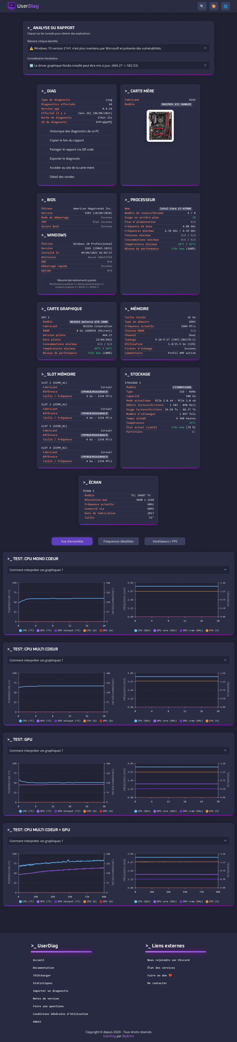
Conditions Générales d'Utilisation (60, 1014)
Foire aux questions (48, 1006)
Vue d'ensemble (72, 541)
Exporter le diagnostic (62, 158)
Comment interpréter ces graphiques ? (36, 570)
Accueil (38, 960)
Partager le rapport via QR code (69, 149)
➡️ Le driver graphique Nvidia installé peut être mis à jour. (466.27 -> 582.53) (84, 65)
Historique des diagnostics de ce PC (71, 131)
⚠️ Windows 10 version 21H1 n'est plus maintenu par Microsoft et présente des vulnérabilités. (96, 48)
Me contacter (159, 983)
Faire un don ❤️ (162, 976)
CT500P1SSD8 (182, 387)
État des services (163, 968)
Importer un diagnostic (51, 991)
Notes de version (46, 998)
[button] (76, 140)
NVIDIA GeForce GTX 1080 (89, 322)
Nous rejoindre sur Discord (171, 960)
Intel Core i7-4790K (175, 208)
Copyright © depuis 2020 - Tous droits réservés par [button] (119, 1034)
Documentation (43, 968)
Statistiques (42, 983)
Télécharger (42, 975)
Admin (37, 1022)
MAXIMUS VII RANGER (176, 104)
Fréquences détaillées (118, 541)
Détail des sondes (59, 177)
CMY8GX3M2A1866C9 (95, 392)
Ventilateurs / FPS (165, 541)
